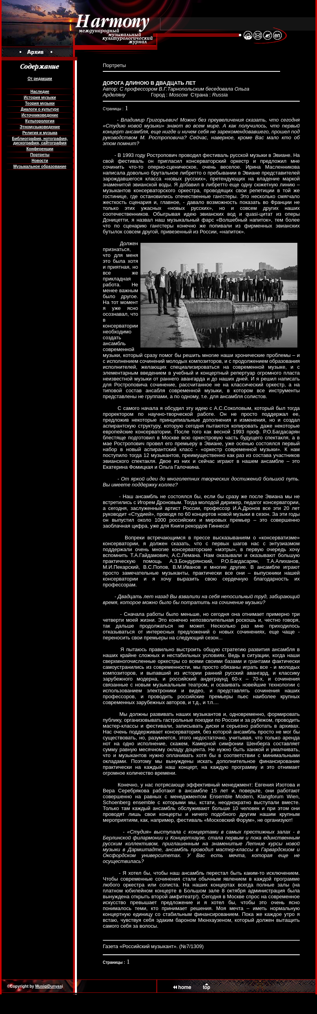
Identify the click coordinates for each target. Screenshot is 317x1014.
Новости (40, 160)
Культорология (39, 121)
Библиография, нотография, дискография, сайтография (39, 141)
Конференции (39, 149)
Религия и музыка (39, 133)
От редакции (39, 78)
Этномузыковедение (40, 127)
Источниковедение (40, 115)
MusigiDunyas (48, 986)
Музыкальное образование (39, 166)
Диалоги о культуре (40, 109)
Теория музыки (40, 103)
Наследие (39, 91)
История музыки (40, 97)
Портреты (39, 155)
